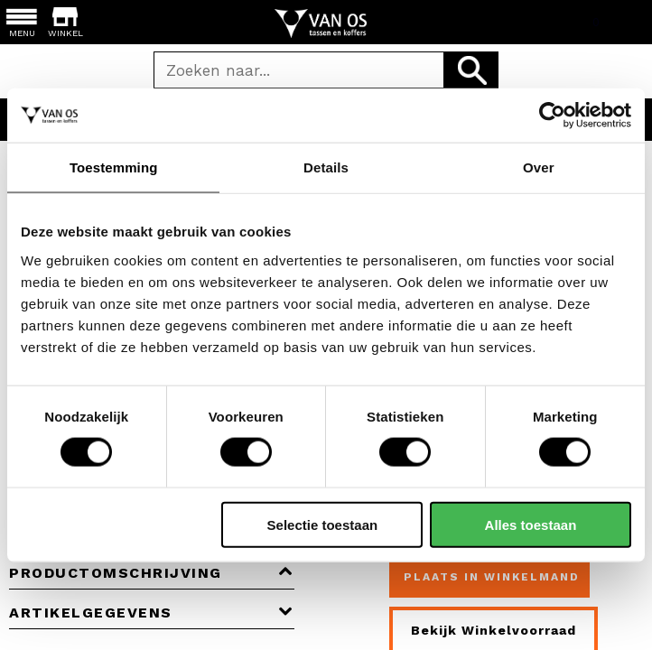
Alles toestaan (531, 524)
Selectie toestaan (322, 524)
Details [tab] (326, 167)
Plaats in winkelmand (492, 577)
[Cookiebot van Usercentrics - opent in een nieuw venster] (552, 115)
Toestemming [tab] (114, 167)
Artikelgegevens (151, 612)
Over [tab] (538, 167)
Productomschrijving (151, 572)
